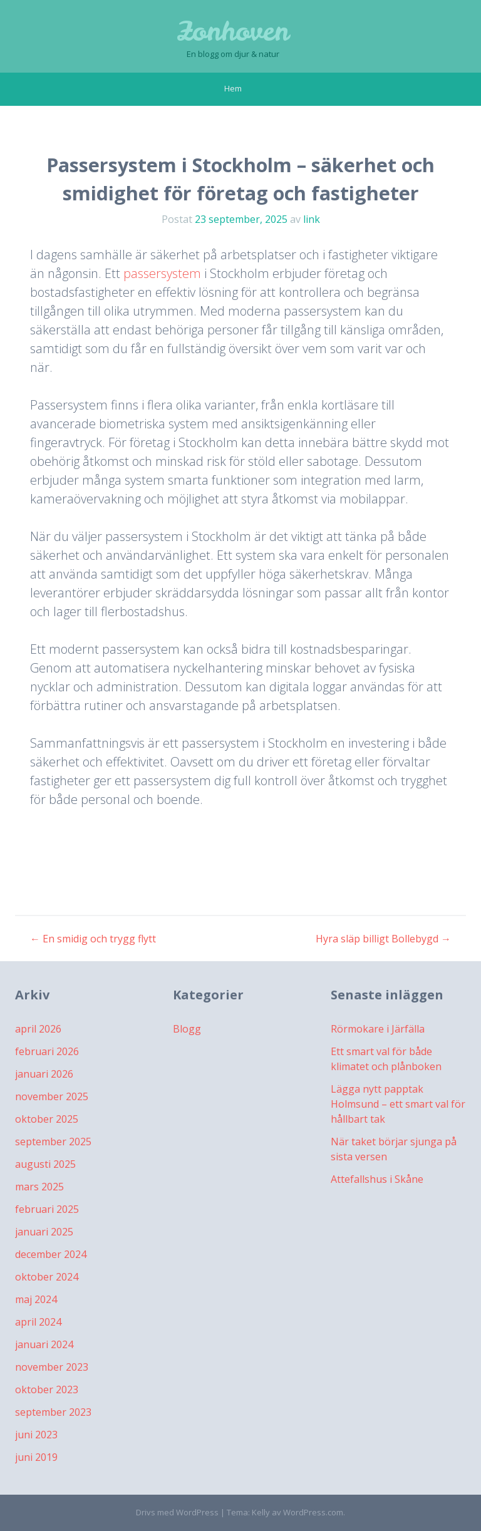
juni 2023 (36, 1434)
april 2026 (38, 1029)
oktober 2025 (46, 1119)
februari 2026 (47, 1051)
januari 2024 (44, 1344)
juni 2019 (36, 1457)
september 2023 (53, 1412)
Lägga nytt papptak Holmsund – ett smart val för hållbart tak (398, 1104)
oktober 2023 (46, 1389)
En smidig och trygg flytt (93, 939)
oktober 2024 (46, 1277)
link (311, 219)
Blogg (187, 1029)
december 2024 (50, 1254)
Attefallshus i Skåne (377, 1179)
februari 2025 (47, 1209)
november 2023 (51, 1367)
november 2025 (51, 1096)
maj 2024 (36, 1299)
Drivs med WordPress (177, 1512)
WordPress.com (313, 1512)
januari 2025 (44, 1232)
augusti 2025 (45, 1164)
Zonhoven (233, 31)
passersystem (162, 273)
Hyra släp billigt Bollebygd (383, 939)
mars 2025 (39, 1186)
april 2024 (38, 1322)
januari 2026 (44, 1074)
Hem (233, 88)
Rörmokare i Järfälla (378, 1029)
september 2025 (53, 1141)
